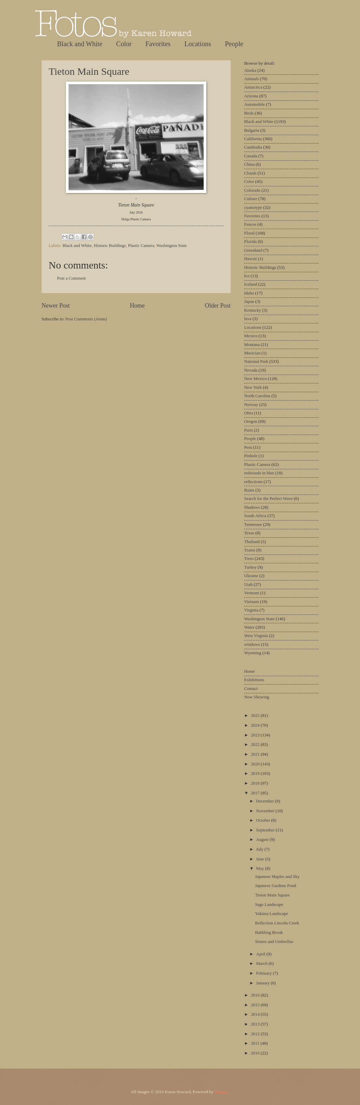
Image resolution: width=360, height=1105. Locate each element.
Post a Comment (71, 278)
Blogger (221, 1092)
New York (253, 387)
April (261, 954)
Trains (249, 550)
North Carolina (257, 395)
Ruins (249, 490)
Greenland (253, 250)
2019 (256, 773)
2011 (256, 1043)
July (260, 849)
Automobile (254, 104)
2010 (256, 1053)
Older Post (218, 305)
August (262, 839)
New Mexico (255, 378)
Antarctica (253, 87)
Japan (249, 301)
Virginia (251, 610)
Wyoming (252, 653)
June (260, 859)
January (263, 983)
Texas (249, 533)
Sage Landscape (269, 904)
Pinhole (250, 455)
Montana (252, 344)
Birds (249, 113)
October (263, 820)
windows (252, 644)
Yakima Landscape (271, 913)
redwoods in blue (259, 473)
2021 (256, 754)
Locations (197, 44)
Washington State (171, 245)
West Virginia (256, 635)
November (266, 811)
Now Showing (256, 697)
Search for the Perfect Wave (268, 498)
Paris (248, 430)
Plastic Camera (141, 245)
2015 (256, 1005)
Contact (251, 688)
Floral (249, 233)
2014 (256, 1014)
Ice (247, 276)
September (266, 830)
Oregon (250, 421)
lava (247, 318)
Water (249, 627)
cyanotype (253, 207)
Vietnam (251, 601)
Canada (250, 156)
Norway (251, 404)
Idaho (249, 293)
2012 (256, 1034)
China (249, 164)
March (262, 963)
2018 (256, 783)
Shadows (252, 507)
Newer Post (56, 305)
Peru (248, 447)
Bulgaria (251, 130)
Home (137, 305)
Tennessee (253, 524)
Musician (252, 353)
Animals (251, 78)
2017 (256, 793)
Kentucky (252, 310)
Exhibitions (254, 679)
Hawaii (250, 258)
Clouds (250, 173)
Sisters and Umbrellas (274, 941)
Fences (250, 224)
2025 (256, 715)
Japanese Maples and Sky (277, 876)
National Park (256, 361)
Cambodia (253, 147)
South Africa (255, 515)
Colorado (252, 190)
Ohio (248, 413)
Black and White (79, 44)
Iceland (250, 284)
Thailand (252, 541)
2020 (256, 764)
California (253, 138)
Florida (250, 241)
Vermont (251, 593)
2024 (256, 725)
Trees (249, 558)
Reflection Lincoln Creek (277, 923)
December (265, 801)
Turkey (250, 567)
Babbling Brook (269, 932)
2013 (256, 1024)
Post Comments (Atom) (86, 319)
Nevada (250, 370)
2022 (256, 744)
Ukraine (251, 575)
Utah (248, 584)
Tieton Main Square (89, 71)
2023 (256, 735)
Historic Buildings (110, 245)
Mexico (250, 336)
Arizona (251, 96)
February (264, 973)
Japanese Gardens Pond (275, 885)
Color (124, 44)
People (234, 44)
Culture (250, 198)
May (260, 868)
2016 (256, 995)
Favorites (158, 44)
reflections (253, 481)
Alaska (250, 70)
